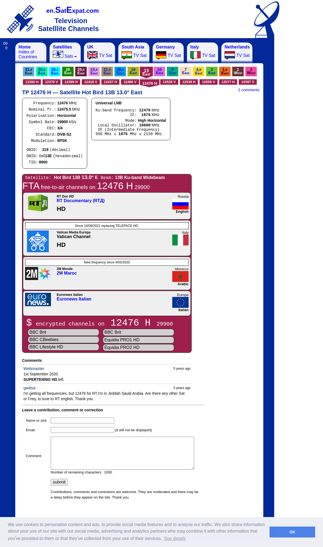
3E (211, 71)
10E (159, 71)
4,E (198, 71)
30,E (41, 71)
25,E (80, 71)
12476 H (149, 83)
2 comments (248, 90)
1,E (224, 71)
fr (6, 48)
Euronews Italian (74, 299)
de (5, 43)
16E (133, 71)
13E (146, 72)
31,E (28, 71)
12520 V (169, 82)
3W (251, 71)
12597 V (247, 82)
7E (185, 71)
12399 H (71, 82)
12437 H (110, 82)
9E (172, 71)
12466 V (130, 82)
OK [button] (292, 532)
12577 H (228, 82)
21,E (107, 71)
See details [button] (175, 538)
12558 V (208, 82)
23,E (94, 71)
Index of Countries (28, 52)
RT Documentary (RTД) (81, 200)
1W (238, 71)
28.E (54, 71)
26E (67, 71)
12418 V (90, 82)
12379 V (51, 82)
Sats (65, 52)
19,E (120, 71)
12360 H (31, 82)
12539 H (188, 82)
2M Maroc (67, 273)
